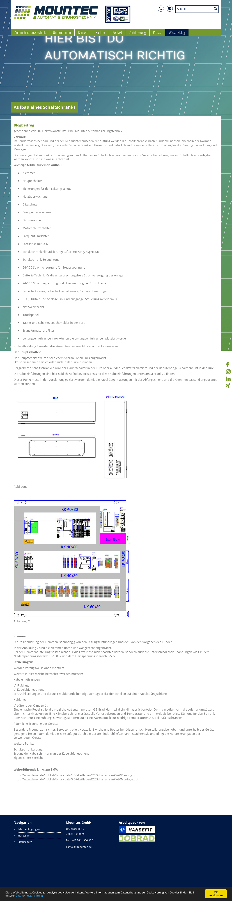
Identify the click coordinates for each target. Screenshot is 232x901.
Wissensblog (177, 32)
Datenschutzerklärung (29, 895)
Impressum (23, 835)
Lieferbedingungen (28, 829)
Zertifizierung (137, 32)
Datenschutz (24, 841)
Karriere (83, 32)
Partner (100, 32)
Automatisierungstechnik (30, 32)
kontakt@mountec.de (79, 847)
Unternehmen (62, 32)
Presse (157, 32)
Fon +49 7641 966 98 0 (79, 840)
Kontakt (117, 32)
